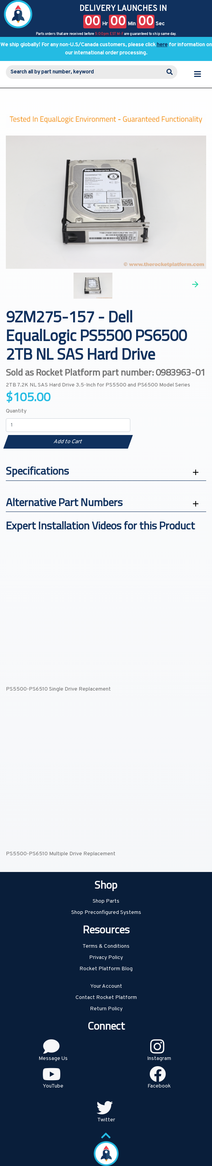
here (162, 45)
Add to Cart (68, 442)
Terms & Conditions (106, 946)
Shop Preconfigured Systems (106, 912)
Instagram (159, 1058)
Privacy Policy (106, 957)
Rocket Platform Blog (106, 969)
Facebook (159, 1086)
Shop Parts (106, 901)
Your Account (106, 986)
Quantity (16, 411)
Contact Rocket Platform (106, 997)
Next (195, 284)
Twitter (106, 1120)
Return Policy (106, 1009)
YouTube (53, 1086)
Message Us (53, 1058)
